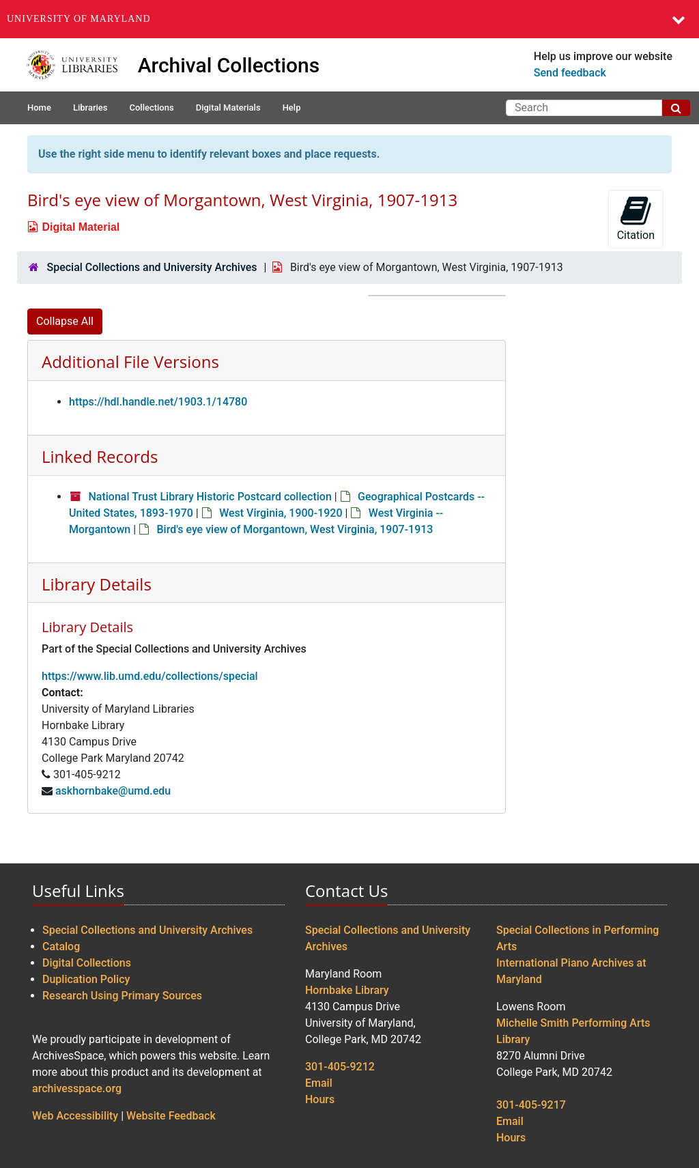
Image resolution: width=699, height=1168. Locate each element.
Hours (319, 1099)
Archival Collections (229, 65)
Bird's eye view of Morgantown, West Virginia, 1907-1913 (294, 529)
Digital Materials (228, 107)
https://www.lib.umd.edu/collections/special (150, 676)
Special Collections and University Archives (151, 267)
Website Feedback (171, 1115)
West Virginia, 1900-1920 (280, 513)
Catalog (61, 946)
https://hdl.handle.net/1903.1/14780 (158, 401)
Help (292, 107)
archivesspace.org (77, 1088)
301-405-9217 (531, 1104)
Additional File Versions (130, 361)
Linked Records (100, 456)
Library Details (97, 584)
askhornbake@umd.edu (113, 790)
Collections (151, 107)
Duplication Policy (86, 979)
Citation (636, 218)
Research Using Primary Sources (122, 995)
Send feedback (570, 72)
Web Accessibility (75, 1115)
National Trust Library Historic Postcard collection (209, 496)
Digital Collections (86, 962)
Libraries (90, 107)
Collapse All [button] (65, 321)
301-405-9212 (340, 1066)
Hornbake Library (347, 990)
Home (39, 107)
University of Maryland (79, 19)
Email (318, 1083)
